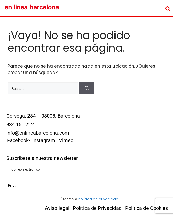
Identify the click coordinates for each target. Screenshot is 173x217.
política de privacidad (98, 199)
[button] (149, 9)
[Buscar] (86, 88)
